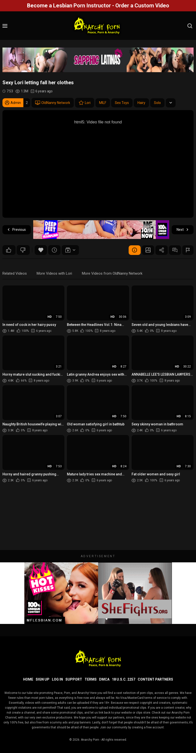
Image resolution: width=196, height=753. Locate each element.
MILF (102, 103)
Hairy (141, 103)
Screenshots (147, 250)
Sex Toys (122, 103)
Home (28, 679)
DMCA (104, 679)
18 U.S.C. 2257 (123, 679)
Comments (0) (174, 250)
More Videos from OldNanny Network (112, 273)
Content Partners (155, 679)
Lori (84, 102)
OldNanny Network (52, 102)
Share (161, 250)
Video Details (134, 250)
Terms (91, 679)
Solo (157, 103)
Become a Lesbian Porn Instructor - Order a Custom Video (98, 5)
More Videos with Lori (54, 273)
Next (183, 230)
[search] (190, 26)
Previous (16, 230)
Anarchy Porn (90, 739)
